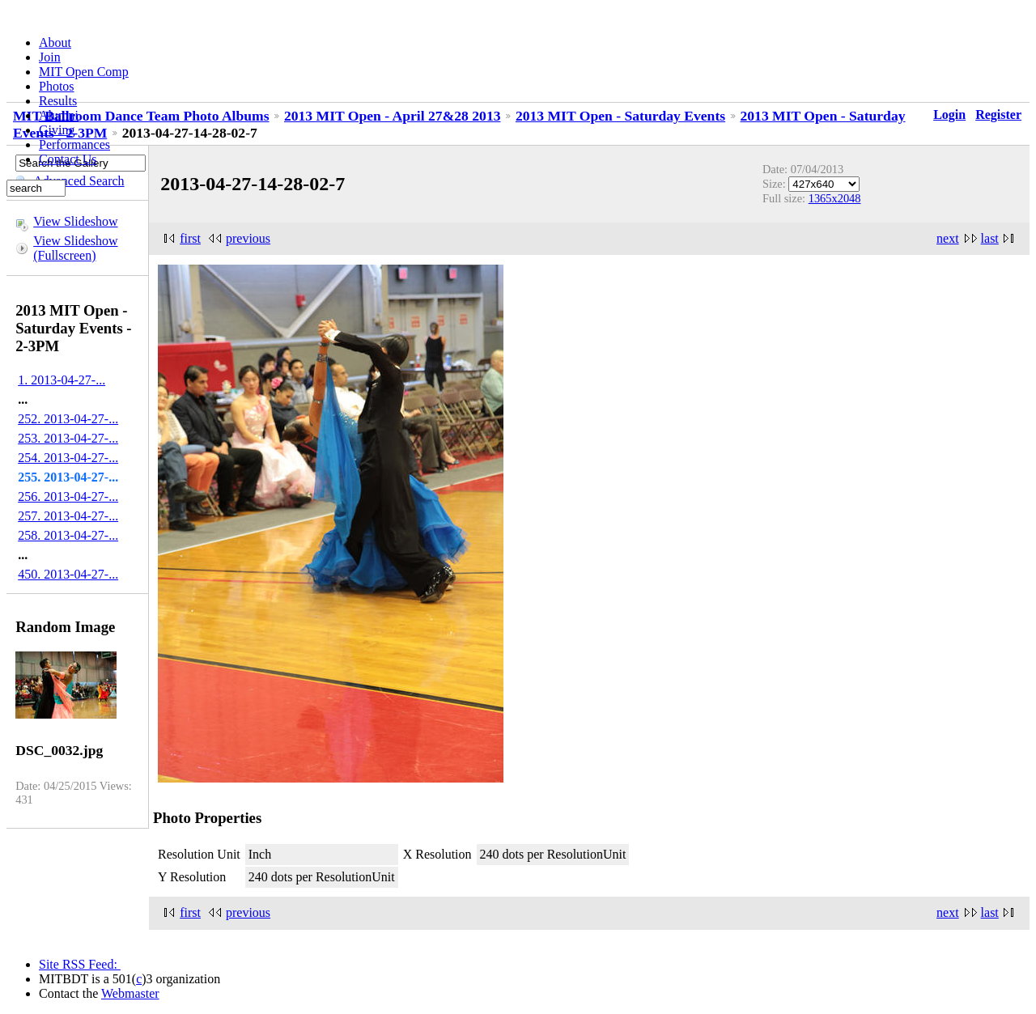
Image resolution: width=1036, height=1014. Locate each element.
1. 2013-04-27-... (61, 380)
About (55, 42)
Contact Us (68, 159)
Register (998, 114)
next (947, 238)
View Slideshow (75, 221)
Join (50, 57)
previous (248, 238)
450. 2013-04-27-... (68, 574)
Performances (74, 144)
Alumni (59, 115)
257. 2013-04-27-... (68, 516)
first (190, 238)
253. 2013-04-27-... (68, 438)
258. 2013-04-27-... (68, 535)
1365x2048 (835, 198)
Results (58, 101)
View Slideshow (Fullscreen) (75, 248)
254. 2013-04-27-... (68, 458)
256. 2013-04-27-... (68, 496)
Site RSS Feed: (80, 964)
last (990, 238)
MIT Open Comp (84, 71)
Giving (56, 130)
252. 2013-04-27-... (68, 419)
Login (949, 114)
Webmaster (130, 993)
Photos (56, 86)
